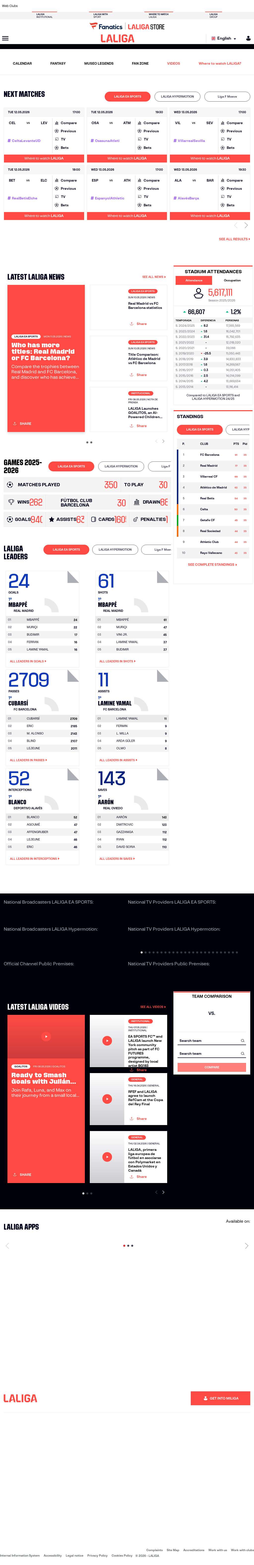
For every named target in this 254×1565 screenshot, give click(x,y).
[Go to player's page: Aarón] (152, 787)
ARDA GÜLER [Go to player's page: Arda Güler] (125, 740)
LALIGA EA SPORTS (127, 96)
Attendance (194, 280)
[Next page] (246, 1246)
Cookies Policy (122, 1555)
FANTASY (58, 63)
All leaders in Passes (28, 760)
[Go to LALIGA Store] (127, 26)
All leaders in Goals (28, 661)
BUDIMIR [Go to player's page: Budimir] (33, 634)
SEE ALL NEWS (154, 276)
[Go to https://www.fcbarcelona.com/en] (84, 6)
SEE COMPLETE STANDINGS (212, 565)
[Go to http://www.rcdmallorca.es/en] (166, 6)
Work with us (217, 1550)
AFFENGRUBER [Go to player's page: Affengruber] (37, 832)
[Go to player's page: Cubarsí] (62, 689)
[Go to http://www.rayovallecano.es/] (131, 6)
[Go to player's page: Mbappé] (62, 590)
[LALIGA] (117, 38)
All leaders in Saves (117, 859)
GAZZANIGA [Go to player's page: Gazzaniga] (124, 832)
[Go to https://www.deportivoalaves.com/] (60, 6)
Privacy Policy (97, 1555)
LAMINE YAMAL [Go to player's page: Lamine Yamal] (38, 649)
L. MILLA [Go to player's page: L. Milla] (122, 733)
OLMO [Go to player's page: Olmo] (121, 748)
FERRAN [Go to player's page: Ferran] (32, 642)
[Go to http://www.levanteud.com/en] (119, 6)
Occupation (232, 280)
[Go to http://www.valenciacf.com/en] (236, 6)
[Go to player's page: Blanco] (62, 787)
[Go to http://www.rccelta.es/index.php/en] (143, 6)
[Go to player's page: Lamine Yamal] (152, 689)
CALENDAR (22, 63)
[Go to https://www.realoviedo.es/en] (201, 6)
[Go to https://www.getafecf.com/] (96, 6)
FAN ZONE (140, 63)
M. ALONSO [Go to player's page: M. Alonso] (35, 733)
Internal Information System (20, 1555)
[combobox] (212, 1040)
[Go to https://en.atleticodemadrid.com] (37, 6)
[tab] (128, 97)
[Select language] (225, 38)
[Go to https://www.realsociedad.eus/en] (213, 6)
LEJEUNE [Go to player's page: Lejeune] (33, 748)
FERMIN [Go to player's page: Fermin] (121, 726)
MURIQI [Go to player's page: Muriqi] (32, 627)
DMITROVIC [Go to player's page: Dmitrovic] (124, 824)
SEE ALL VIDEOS (153, 1006)
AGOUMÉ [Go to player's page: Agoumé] (33, 824)
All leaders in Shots (117, 661)
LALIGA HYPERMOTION (177, 96)
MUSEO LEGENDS (99, 63)
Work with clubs (242, 1550)
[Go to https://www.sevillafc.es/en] (225, 6)
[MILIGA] (247, 38)
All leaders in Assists (118, 760)
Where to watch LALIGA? (220, 63)
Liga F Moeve (227, 96)
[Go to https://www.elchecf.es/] (72, 6)
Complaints (154, 1550)
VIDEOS (173, 63)
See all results (234, 239)
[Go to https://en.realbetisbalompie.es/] (178, 6)
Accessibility (53, 1555)
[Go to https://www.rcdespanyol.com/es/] (154, 6)
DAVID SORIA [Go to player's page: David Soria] (125, 846)
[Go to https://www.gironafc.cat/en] (107, 6)
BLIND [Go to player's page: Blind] (31, 740)
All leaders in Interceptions (35, 859)
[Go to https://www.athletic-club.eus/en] (25, 6)
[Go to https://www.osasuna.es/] (49, 6)
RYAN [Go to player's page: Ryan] (120, 839)
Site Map (173, 1550)
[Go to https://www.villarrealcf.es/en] (248, 6)
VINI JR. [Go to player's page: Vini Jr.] (121, 634)
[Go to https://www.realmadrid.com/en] (189, 6)
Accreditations (193, 1550)
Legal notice (74, 1555)
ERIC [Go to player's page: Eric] (30, 726)
